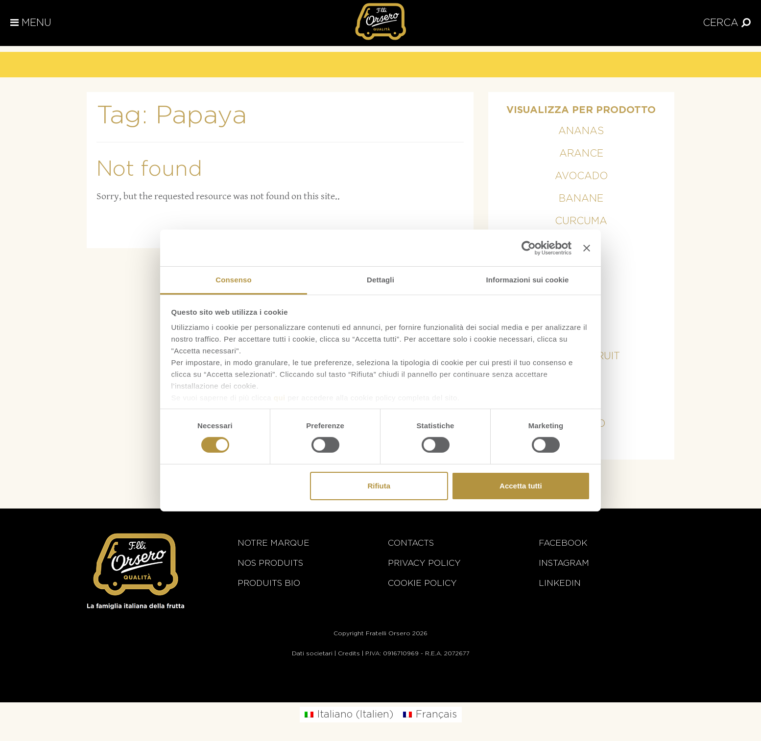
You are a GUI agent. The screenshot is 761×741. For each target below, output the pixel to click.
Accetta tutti (520, 486)
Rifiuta (378, 486)
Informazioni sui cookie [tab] (527, 280)
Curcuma (581, 221)
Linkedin (560, 583)
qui (279, 398)
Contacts (411, 543)
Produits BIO (269, 583)
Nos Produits (270, 563)
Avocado (581, 176)
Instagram (564, 563)
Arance (581, 154)
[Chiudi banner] (586, 247)
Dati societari (312, 653)
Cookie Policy (422, 583)
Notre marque (273, 543)
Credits (349, 653)
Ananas (581, 131)
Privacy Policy (424, 563)
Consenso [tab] (233, 280)
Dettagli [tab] (380, 280)
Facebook (563, 543)
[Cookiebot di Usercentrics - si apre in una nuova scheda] (528, 247)
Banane (581, 199)
